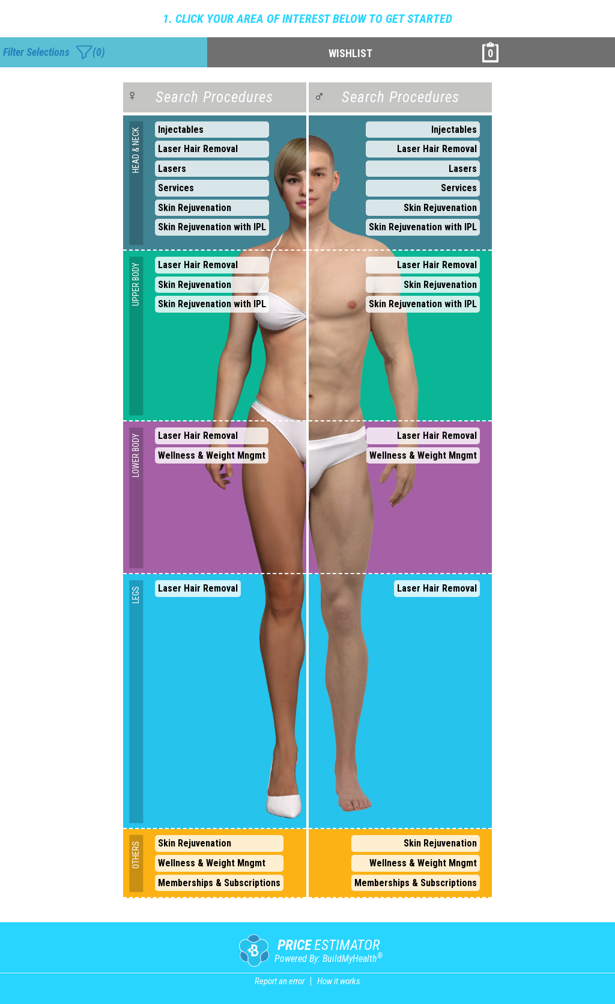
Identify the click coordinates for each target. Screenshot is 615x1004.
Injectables (181, 129)
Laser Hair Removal (198, 149)
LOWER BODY (136, 455)
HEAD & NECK (136, 150)
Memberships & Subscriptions (219, 883)
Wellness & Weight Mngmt (211, 455)
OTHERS (136, 855)
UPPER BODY (136, 284)
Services (176, 188)
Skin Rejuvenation (194, 207)
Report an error (279, 981)
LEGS (136, 595)
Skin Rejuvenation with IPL (212, 227)
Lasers (172, 168)
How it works (338, 981)
